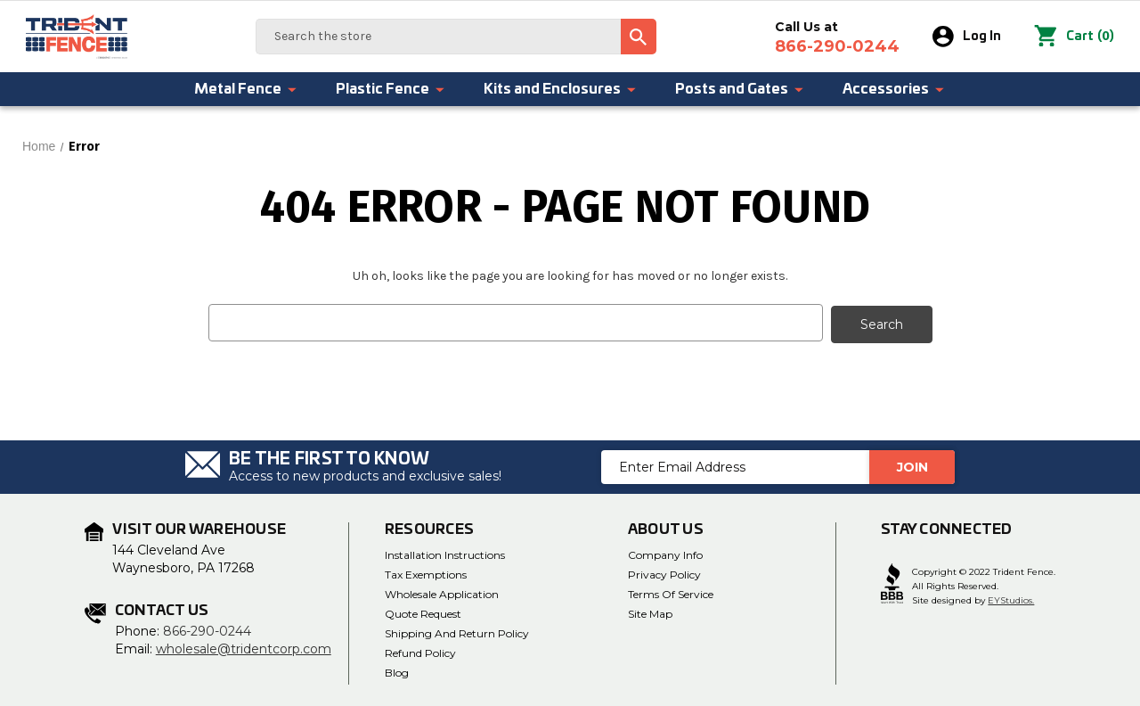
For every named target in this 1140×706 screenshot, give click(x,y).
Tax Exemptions (426, 572)
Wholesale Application (442, 592)
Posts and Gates (740, 89)
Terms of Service (670, 592)
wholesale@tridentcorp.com (243, 647)
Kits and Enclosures (561, 89)
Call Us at (838, 37)
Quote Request (423, 612)
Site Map (650, 612)
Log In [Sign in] (967, 36)
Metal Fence (246, 89)
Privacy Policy (664, 572)
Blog (397, 670)
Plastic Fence (391, 89)
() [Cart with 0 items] (1074, 36)
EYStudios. (1011, 598)
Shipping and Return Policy (457, 631)
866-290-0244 (207, 629)
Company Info (665, 553)
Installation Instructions (445, 553)
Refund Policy (420, 651)
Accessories (894, 89)
